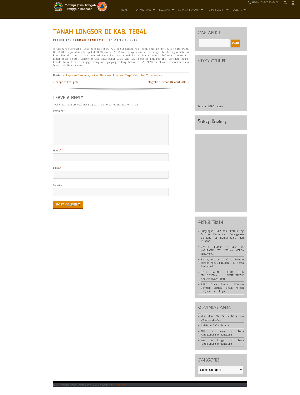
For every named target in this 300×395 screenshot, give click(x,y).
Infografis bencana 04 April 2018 (166, 82)
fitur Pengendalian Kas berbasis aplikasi (222, 318)
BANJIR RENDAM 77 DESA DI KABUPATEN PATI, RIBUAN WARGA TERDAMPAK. (222, 250)
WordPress (120, 385)
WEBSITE (237, 9)
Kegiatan (164, 9)
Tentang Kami (143, 9)
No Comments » (151, 75)
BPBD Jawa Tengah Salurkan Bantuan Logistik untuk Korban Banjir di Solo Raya (222, 288)
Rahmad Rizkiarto (88, 40)
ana (203, 340)
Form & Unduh (216, 9)
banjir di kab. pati (67, 82)
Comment (58, 111)
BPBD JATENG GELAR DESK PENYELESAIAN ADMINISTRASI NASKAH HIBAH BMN (222, 275)
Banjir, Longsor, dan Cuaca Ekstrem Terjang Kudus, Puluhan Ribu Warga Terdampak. (222, 263)
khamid (205, 316)
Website (57, 190)
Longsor (118, 75)
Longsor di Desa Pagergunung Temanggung (222, 333)
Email (56, 173)
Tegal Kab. (132, 75)
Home (124, 9)
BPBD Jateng (215, 106)
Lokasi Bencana (101, 75)
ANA (203, 331)
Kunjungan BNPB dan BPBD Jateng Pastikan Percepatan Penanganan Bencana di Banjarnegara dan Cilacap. (222, 236)
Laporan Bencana (188, 9)
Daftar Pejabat (221, 325)
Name (56, 155)
